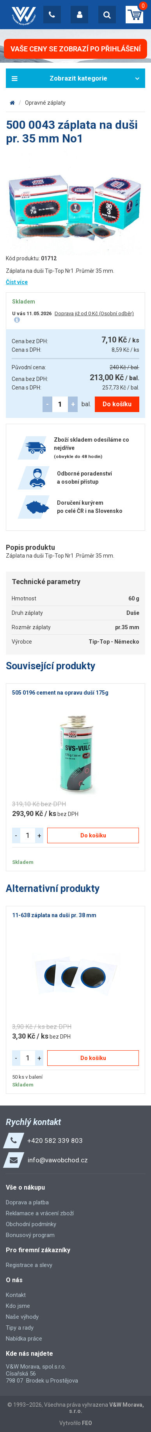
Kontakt (16, 1295)
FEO (87, 1423)
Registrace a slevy (29, 1265)
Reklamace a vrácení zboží (40, 1213)
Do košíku (117, 404)
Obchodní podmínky (31, 1224)
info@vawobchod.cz (58, 1160)
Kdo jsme (18, 1305)
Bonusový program (30, 1235)
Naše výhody (22, 1316)
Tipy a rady (20, 1327)
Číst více (17, 282)
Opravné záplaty (45, 103)
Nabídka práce (24, 1338)
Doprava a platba (27, 1202)
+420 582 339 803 (55, 1140)
